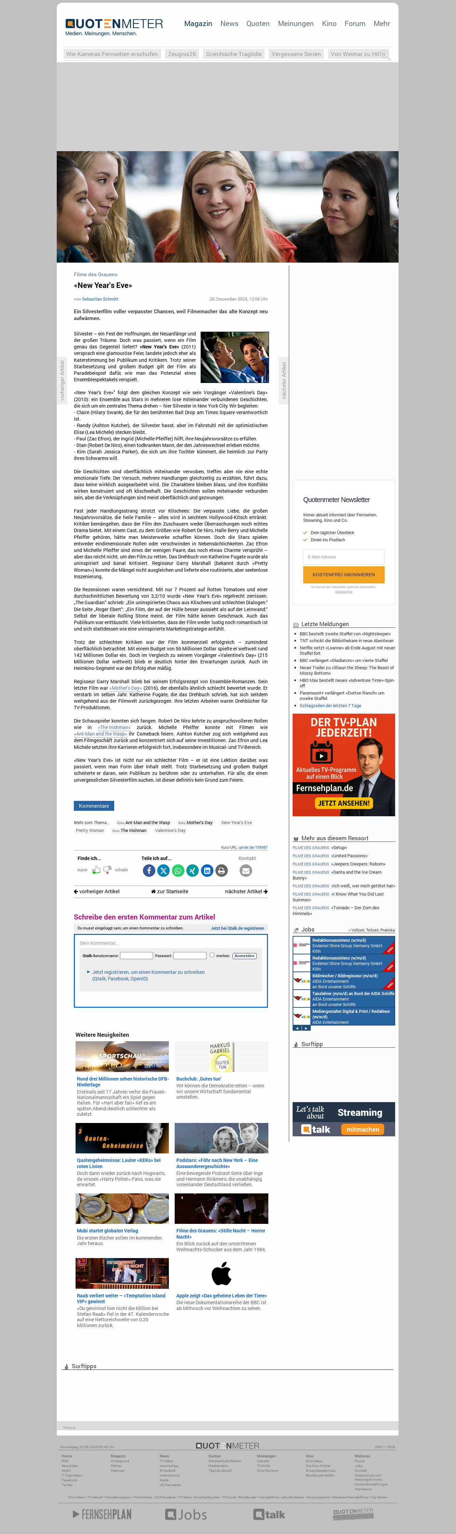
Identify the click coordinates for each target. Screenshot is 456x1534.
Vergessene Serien (296, 54)
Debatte (263, 1461)
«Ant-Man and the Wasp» (100, 734)
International (170, 1475)
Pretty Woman (90, 830)
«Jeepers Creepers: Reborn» (339, 864)
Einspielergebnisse (320, 1470)
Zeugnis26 (182, 54)
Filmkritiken (143, 1497)
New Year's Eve (237, 822)
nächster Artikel (246, 891)
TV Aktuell (95, 1497)
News (229, 23)
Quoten (258, 23)
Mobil (66, 1470)
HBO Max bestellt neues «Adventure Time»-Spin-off (347, 683)
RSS (65, 1461)
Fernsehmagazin (118, 1497)
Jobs (359, 1466)
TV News (185, 1497)
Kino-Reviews (267, 1470)
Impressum (363, 1489)
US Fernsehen (165, 1497)
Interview (118, 1470)
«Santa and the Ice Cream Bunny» (337, 875)
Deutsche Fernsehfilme (350, 1497)
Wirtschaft (167, 1470)
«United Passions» (330, 856)
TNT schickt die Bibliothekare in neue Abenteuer (347, 640)
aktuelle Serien (293, 1497)
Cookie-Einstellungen (371, 1484)
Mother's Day (195, 822)
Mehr (382, 23)
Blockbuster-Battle (320, 1475)
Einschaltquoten (207, 1497)
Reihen (116, 1466)
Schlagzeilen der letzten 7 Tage (330, 705)
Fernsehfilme (269, 1497)
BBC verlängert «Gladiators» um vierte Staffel (344, 660)
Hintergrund (120, 1461)
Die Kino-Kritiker (318, 1466)
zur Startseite (169, 891)
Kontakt (361, 1470)
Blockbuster (248, 1497)
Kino (329, 23)
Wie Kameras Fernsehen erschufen (112, 54)
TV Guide (229, 1497)
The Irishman (129, 830)
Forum (355, 23)
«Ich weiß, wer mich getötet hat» (344, 886)
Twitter (67, 1485)
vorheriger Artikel (97, 891)
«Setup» (320, 847)
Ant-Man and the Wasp (143, 822)
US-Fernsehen (170, 1485)
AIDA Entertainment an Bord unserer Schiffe (343, 980)
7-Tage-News (72, 1475)
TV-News (166, 1461)
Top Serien (378, 1497)
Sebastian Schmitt (100, 299)
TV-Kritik (263, 1466)
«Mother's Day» (125, 688)
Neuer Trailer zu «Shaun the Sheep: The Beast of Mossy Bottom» (347, 670)
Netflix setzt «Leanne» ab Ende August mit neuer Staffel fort (347, 650)
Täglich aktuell (220, 1470)
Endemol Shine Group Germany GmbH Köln (343, 945)
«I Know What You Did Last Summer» (338, 896)
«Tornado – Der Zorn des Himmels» (336, 910)
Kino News (77, 1497)
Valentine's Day (170, 830)
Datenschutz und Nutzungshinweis (368, 1477)
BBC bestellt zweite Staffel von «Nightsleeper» (345, 634)
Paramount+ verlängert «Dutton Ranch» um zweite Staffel (342, 695)
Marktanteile (218, 1466)
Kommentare (94, 805)
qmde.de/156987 (253, 847)
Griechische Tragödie (234, 54)
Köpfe (164, 1480)
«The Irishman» (114, 727)
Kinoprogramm (318, 1497)
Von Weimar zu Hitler (358, 54)
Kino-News (314, 1461)
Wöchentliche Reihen (225, 1461)
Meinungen (296, 23)
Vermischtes (169, 1466)
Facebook (69, 1480)
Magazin (198, 23)
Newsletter (70, 1466)
